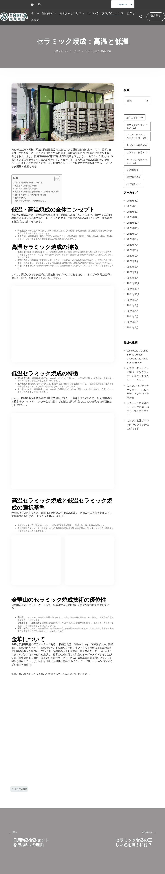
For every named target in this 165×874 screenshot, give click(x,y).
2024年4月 (133, 327)
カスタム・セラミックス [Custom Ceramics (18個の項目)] (137, 161)
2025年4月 (133, 261)
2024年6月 (133, 316)
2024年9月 (133, 300)
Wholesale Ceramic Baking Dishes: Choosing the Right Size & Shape (137, 356)
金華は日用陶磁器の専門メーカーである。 (34, 644)
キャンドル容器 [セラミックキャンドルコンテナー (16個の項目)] (137, 145)
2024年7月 (133, 311)
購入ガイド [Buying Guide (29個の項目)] (135, 117)
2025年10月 (133, 228)
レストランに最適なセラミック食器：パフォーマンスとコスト (138, 409)
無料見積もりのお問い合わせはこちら (30, 201)
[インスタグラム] (40, 4)
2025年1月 (133, 278)
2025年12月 (133, 217)
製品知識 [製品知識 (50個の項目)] (134, 177)
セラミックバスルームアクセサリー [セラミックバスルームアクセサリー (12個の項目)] (137, 137)
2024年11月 (133, 289)
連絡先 (35, 20)
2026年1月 (133, 211)
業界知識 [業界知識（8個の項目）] (133, 169)
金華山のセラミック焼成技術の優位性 (30, 195)
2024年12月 (133, 283)
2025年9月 (133, 233)
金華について (20, 198)
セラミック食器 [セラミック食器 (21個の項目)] (137, 152)
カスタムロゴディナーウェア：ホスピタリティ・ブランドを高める (138, 391)
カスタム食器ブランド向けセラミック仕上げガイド (138, 424)
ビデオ (131, 13)
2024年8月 (133, 305)
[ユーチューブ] (33, 4)
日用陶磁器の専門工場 (46, 156)
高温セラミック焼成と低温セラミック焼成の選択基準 (37, 192)
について (93, 13)
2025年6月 (133, 250)
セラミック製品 (45, 516)
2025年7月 (133, 244)
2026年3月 (133, 200)
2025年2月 (133, 272)
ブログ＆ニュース (113, 13)
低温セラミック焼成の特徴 (26, 189)
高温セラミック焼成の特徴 (26, 186)
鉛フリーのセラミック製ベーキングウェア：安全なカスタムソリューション (138, 374)
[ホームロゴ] (14, 16)
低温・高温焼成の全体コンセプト (28, 183)
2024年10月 (133, 294)
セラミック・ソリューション (87, 661)
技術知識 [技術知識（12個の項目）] (134, 184)
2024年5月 (133, 322)
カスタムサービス (70, 13)
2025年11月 (133, 222)
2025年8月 (133, 239)
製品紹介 (47, 13)
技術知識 (23, 789)
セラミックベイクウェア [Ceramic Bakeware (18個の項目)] (137, 126)
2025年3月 (133, 267)
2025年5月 (133, 256)
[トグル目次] (55, 178)
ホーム (35, 13)
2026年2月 (133, 206)
